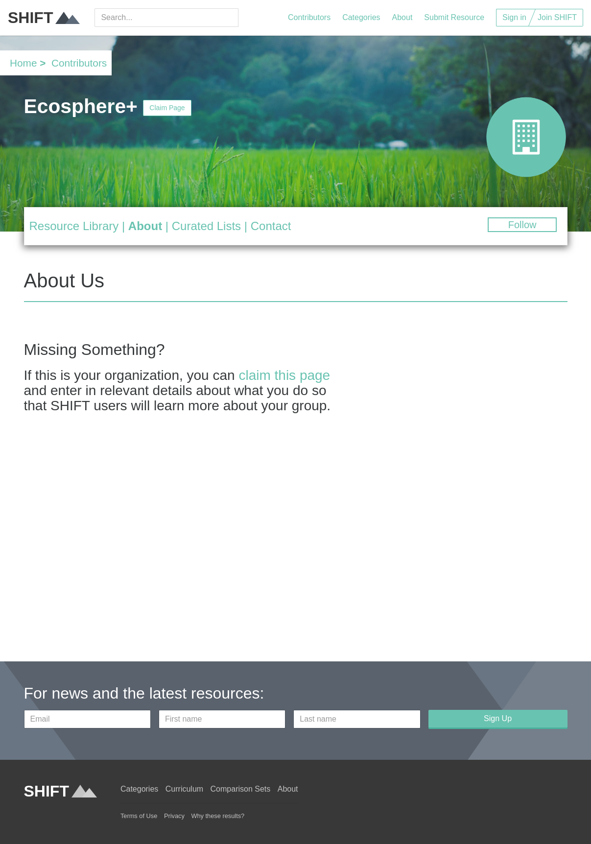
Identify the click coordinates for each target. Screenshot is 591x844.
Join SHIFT (557, 17)
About (402, 17)
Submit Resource (454, 17)
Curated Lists (206, 226)
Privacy (174, 816)
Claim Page (167, 108)
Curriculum (184, 789)
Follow (522, 224)
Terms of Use (138, 816)
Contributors (309, 17)
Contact (271, 226)
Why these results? (217, 816)
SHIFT (44, 17)
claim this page (284, 375)
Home (23, 63)
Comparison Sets (241, 789)
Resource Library (74, 226)
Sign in (514, 17)
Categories (361, 17)
